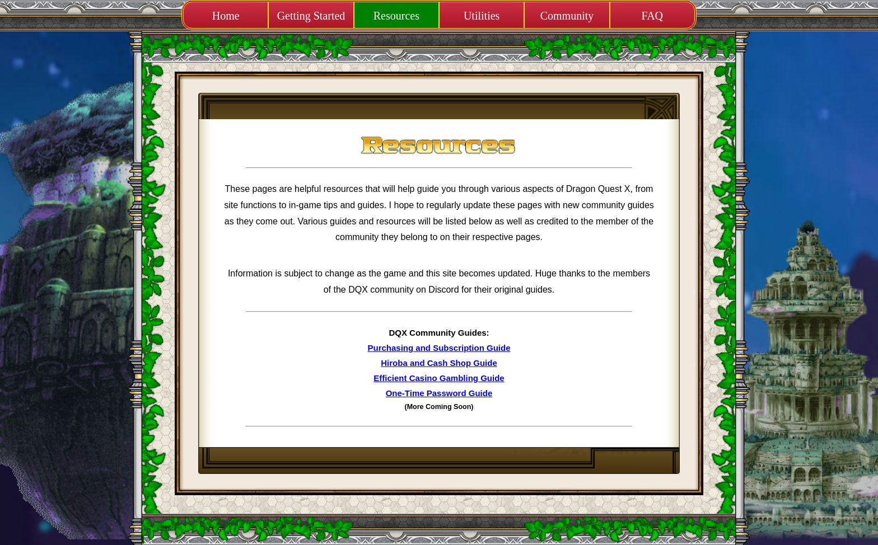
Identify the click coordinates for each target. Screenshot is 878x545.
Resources (396, 16)
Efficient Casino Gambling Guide (438, 378)
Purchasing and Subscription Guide (438, 348)
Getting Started (311, 16)
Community (567, 16)
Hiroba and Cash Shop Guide (439, 363)
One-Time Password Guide (439, 393)
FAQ (653, 16)
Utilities (481, 16)
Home (226, 16)
